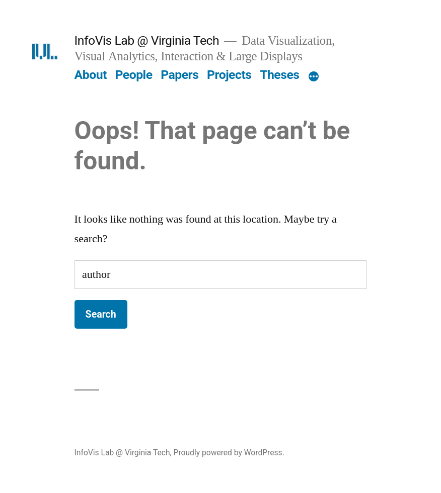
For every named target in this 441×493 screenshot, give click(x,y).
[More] (314, 77)
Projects (229, 74)
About (91, 74)
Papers (179, 74)
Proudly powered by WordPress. (229, 452)
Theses (279, 74)
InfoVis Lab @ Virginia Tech (147, 40)
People (134, 74)
